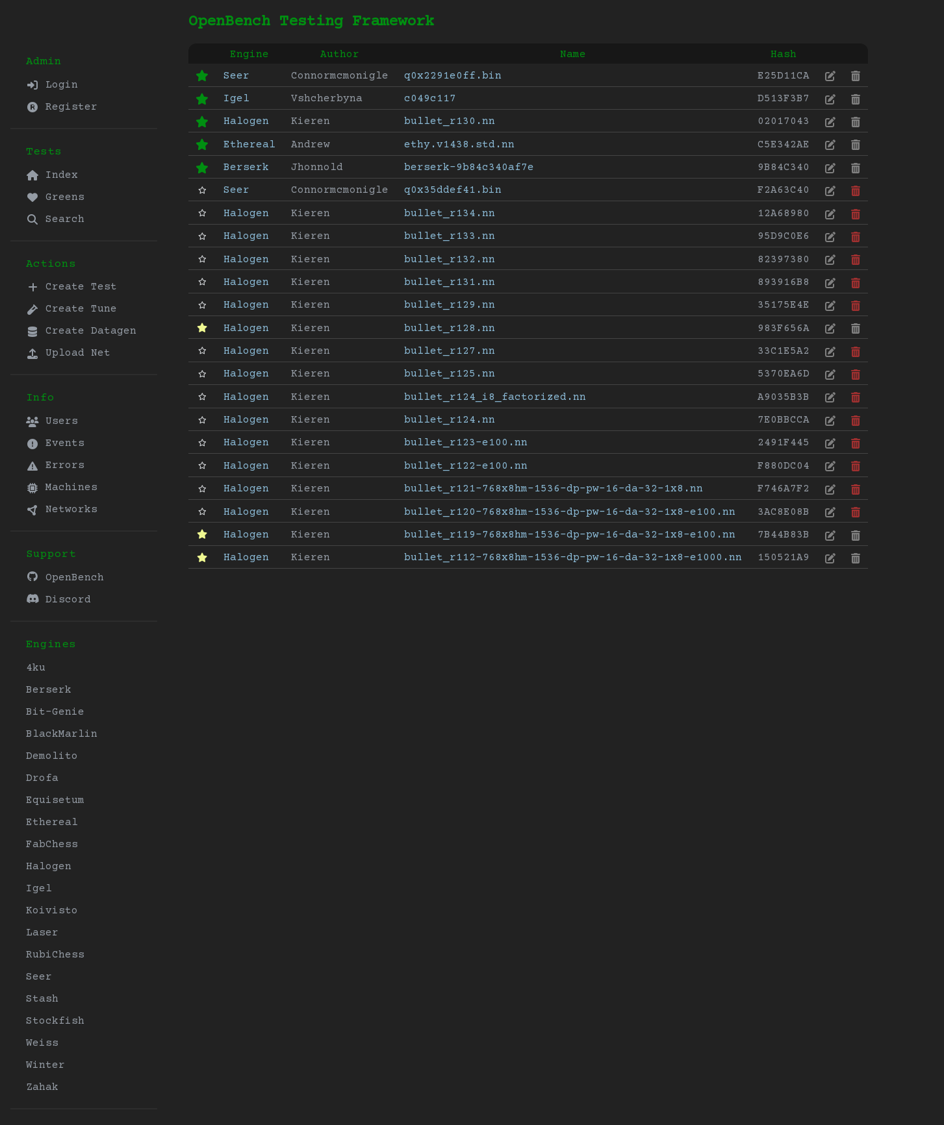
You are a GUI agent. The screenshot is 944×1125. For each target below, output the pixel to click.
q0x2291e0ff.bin (453, 76)
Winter (45, 1065)
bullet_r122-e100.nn (466, 466)
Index (52, 175)
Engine (249, 54)
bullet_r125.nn (449, 374)
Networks (61, 509)
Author (339, 54)
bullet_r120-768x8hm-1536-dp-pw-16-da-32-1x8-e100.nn (569, 512)
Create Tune (71, 309)
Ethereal (52, 822)
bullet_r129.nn (449, 305)
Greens (55, 197)
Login (52, 85)
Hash (784, 54)
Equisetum (55, 800)
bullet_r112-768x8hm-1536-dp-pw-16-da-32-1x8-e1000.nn (573, 557)
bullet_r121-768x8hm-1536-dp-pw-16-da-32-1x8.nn (553, 489)
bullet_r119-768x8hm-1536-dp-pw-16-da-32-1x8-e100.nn (569, 535)
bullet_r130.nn (449, 121)
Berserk (48, 690)
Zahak (42, 1087)
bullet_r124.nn (449, 420)
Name (573, 54)
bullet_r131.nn (449, 282)
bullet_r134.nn (449, 213)
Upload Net (68, 353)
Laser (42, 933)
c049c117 (430, 99)
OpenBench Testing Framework (311, 22)
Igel (39, 889)
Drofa (42, 778)
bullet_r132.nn (449, 260)
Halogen (48, 866)
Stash (42, 999)
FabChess (52, 844)
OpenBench (65, 577)
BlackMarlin (61, 734)
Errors (55, 465)
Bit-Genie (55, 712)
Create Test (71, 287)
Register (61, 107)
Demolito (52, 756)
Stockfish (55, 1021)
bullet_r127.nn (449, 351)
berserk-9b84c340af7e (469, 167)
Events (55, 443)
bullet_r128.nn (449, 328)
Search (55, 219)
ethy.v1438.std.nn (459, 145)
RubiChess (55, 955)
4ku (35, 668)
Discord (58, 599)
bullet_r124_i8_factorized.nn (495, 397)
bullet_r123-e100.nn (466, 443)
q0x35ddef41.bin (453, 190)
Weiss (42, 1043)
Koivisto (52, 911)
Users (52, 421)
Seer (39, 977)
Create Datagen (81, 331)
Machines (61, 487)
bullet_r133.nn (449, 236)
